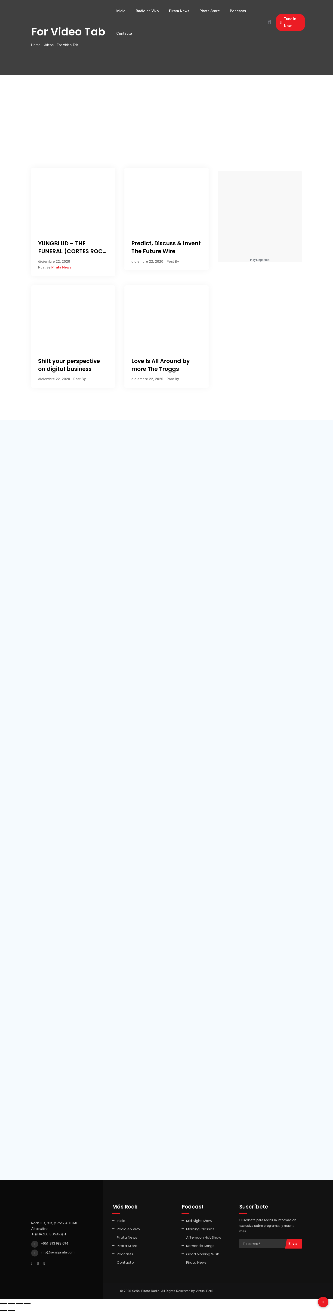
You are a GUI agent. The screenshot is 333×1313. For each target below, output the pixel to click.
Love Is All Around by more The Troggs (160, 365)
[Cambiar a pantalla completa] (11, 1303)
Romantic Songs (200, 1245)
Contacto (124, 33)
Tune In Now (288, 22)
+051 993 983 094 (54, 1243)
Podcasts (238, 11)
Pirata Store (210, 11)
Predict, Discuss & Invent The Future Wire (166, 247)
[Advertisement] (166, 109)
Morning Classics (200, 1229)
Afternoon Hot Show (203, 1237)
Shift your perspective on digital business (69, 365)
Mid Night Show (199, 1220)
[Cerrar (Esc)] (27, 1303)
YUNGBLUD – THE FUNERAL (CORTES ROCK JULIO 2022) (72, 251)
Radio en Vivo (147, 11)
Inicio (121, 11)
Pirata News (179, 11)
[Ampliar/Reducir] (3, 1303)
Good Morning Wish (202, 1254)
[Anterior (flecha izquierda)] (3, 1310)
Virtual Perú (204, 1291)
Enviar (293, 1243)
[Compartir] (19, 1303)
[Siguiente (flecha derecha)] (11, 1310)
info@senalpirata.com (57, 1252)
